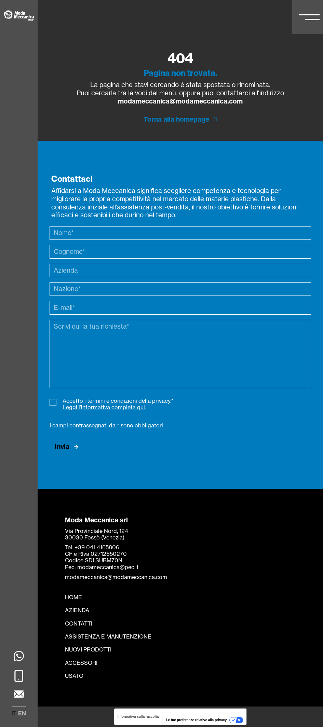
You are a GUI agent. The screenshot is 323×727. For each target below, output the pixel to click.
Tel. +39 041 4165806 (92, 547)
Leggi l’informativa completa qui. (104, 407)
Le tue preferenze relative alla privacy (196, 720)
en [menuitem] (22, 713)
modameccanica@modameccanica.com (180, 101)
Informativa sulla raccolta (138, 716)
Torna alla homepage (176, 119)
